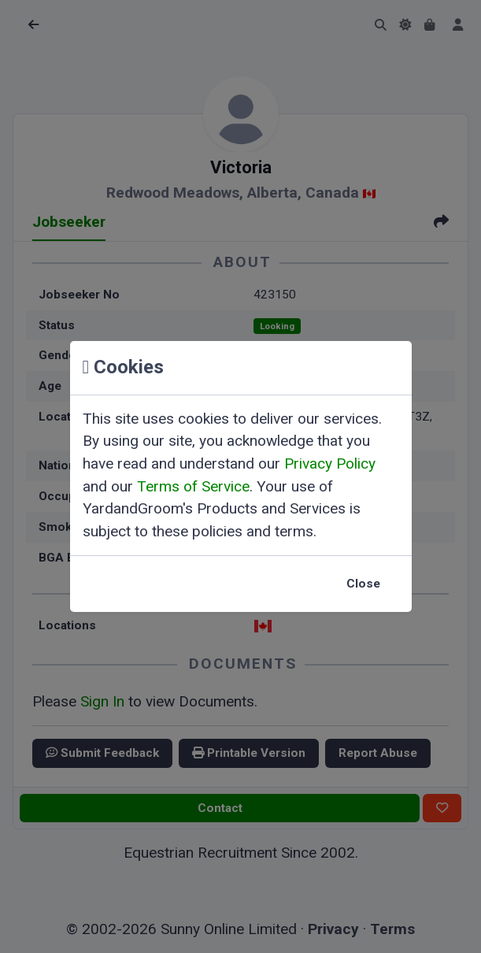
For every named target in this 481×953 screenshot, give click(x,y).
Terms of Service (193, 486)
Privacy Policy (330, 463)
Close (363, 584)
